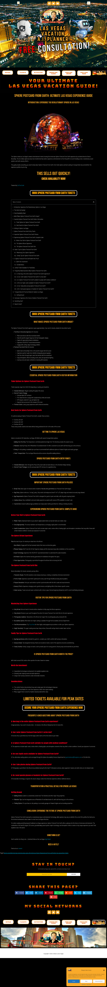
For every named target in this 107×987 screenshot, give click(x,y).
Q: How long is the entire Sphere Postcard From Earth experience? (33, 274)
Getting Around (20, 295)
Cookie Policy (84, 984)
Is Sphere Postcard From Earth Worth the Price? (26, 258)
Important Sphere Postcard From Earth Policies (26, 234)
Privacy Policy (88, 984)
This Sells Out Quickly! (19, 210)
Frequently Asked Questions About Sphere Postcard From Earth (30, 271)
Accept (73, 981)
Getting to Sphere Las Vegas (21, 228)
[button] (104, 970)
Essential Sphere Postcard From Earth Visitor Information (28, 219)
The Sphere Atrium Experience (24, 243)
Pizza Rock (32, 624)
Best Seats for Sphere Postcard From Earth (28, 225)
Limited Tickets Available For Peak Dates (25, 268)
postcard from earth (48, 853)
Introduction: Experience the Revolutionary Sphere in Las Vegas (30, 207)
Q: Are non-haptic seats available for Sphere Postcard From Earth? (34, 283)
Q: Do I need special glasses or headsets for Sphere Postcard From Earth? (35, 289)
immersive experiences (18, 853)
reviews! (20, 848)
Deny (86, 981)
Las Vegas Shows (38, 853)
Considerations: (20, 265)
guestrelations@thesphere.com (73, 757)
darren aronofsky (8, 853)
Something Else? (19, 301)
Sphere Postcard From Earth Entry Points (24, 231)
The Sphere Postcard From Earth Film (26, 246)
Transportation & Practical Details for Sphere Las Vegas (29, 292)
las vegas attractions (29, 853)
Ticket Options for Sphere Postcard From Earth (28, 222)
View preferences (98, 981)
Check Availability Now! (20, 213)
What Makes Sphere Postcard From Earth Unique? (26, 216)
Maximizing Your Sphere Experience (26, 252)
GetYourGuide (20, 185)
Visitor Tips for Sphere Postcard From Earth (26, 249)
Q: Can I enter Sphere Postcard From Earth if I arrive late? (31, 277)
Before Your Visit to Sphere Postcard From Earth (28, 240)
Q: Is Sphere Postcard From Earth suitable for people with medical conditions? (36, 280)
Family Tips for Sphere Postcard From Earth (28, 255)
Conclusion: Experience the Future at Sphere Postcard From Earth (31, 298)
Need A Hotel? (18, 304)
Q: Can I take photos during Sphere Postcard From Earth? (31, 286)
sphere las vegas (57, 853)
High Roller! (48, 839)
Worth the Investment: (22, 262)
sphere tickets (64, 853)
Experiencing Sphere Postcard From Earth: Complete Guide (28, 237)
